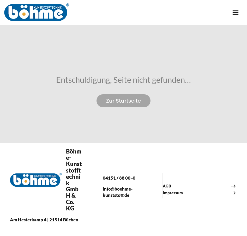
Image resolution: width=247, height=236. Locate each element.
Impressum (173, 192)
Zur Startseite (123, 100)
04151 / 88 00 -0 (119, 178)
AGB (167, 186)
